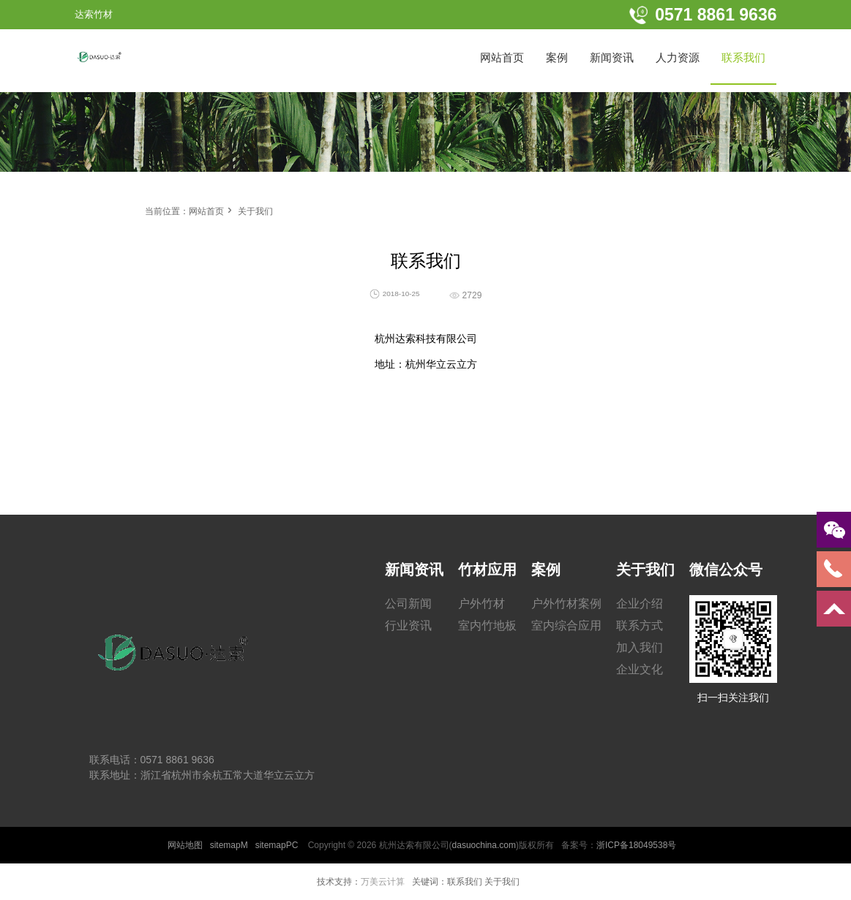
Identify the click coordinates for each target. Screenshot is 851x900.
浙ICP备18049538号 (636, 845)
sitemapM (229, 845)
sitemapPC (277, 845)
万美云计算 (383, 882)
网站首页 (206, 211)
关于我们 (255, 211)
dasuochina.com (484, 845)
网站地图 (185, 845)
